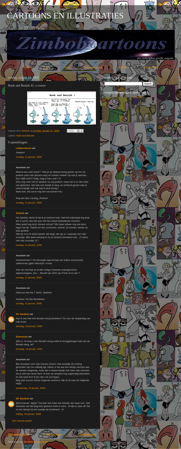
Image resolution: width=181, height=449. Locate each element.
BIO (55, 67)
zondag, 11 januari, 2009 (29, 157)
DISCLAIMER (150, 67)
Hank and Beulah (100, 67)
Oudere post (87, 434)
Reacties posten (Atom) (36, 441)
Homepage (54, 434)
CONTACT (130, 67)
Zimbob (20, 213)
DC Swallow (22, 314)
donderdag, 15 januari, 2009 (30, 388)
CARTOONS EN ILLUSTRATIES (65, 15)
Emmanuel (22, 336)
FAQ (74, 67)
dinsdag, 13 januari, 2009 (29, 326)
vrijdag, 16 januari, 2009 (28, 414)
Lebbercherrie (24, 148)
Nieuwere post (18, 434)
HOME (34, 67)
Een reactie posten (22, 420)
